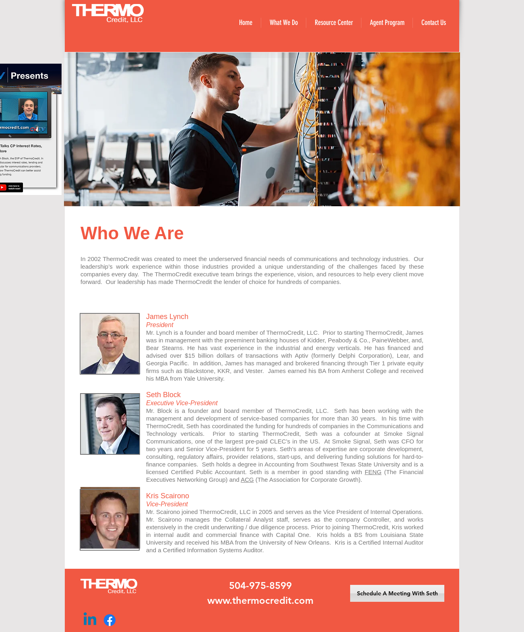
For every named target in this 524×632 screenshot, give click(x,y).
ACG (247, 479)
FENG (373, 471)
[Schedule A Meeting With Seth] (397, 593)
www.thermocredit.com (260, 600)
